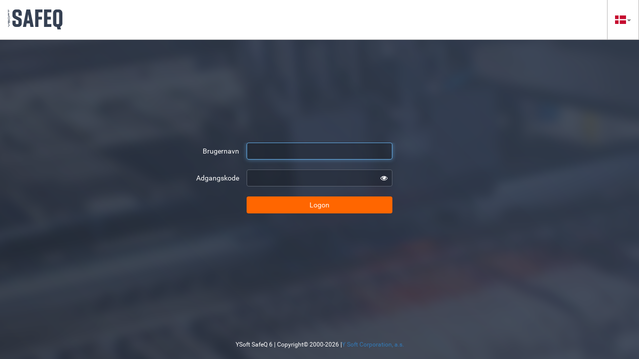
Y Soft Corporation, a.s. (373, 344)
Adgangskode (217, 178)
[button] (623, 19)
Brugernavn (221, 151)
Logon (319, 205)
